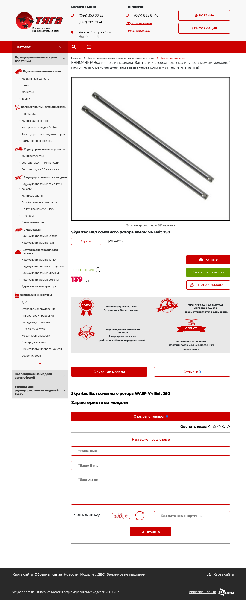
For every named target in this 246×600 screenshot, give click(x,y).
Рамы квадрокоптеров (37, 141)
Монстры (28, 92)
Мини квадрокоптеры (36, 120)
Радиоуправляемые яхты (38, 242)
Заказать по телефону (208, 272)
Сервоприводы (31, 355)
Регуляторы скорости (36, 335)
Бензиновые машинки (125, 574)
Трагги (26, 98)
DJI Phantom (30, 114)
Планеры (28, 215)
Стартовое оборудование (38, 309)
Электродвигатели (34, 342)
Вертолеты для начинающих (40, 162)
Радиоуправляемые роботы (40, 279)
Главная (76, 58)
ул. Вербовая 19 (95, 34)
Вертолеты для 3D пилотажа (40, 169)
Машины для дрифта (35, 78)
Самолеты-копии (33, 222)
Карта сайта (22, 574)
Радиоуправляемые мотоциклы (43, 266)
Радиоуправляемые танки (39, 259)
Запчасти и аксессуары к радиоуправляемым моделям (121, 58)
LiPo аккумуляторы (34, 329)
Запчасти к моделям (173, 58)
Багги (25, 85)
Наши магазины (138, 31)
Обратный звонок (139, 23)
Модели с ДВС (92, 574)
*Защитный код (87, 515)
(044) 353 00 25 (91, 15)
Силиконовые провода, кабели (42, 349)
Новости (71, 574)
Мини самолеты (32, 195)
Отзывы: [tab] (192, 372)
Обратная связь (48, 574)
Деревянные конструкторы (39, 286)
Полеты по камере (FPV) (38, 209)
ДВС (24, 302)
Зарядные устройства (36, 322)
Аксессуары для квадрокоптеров (43, 134)
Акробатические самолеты (39, 202)
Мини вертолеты (33, 156)
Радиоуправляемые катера (40, 236)
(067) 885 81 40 (91, 22)
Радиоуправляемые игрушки (41, 273)
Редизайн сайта (202, 592)
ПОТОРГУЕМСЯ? (210, 285)
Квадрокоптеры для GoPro (39, 127)
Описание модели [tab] (109, 372)
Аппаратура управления (38, 315)
